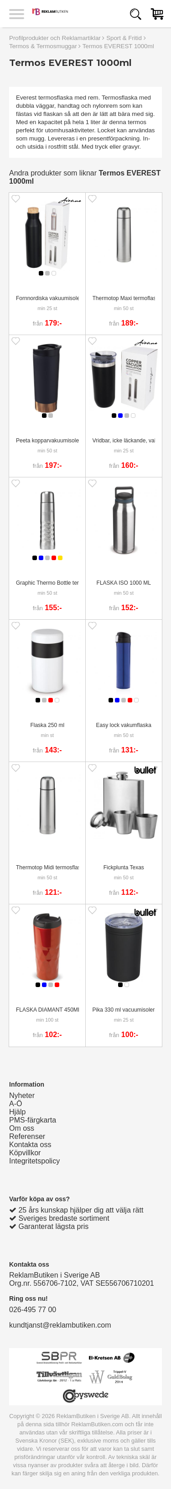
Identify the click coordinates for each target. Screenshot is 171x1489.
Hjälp (17, 1112)
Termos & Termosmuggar (43, 46)
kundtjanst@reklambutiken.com (60, 1325)
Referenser (27, 1136)
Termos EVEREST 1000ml (118, 46)
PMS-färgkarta (32, 1120)
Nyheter (22, 1095)
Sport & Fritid (124, 38)
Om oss (21, 1128)
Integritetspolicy (34, 1161)
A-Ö (15, 1104)
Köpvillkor (25, 1153)
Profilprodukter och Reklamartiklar (55, 38)
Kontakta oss (30, 1144)
